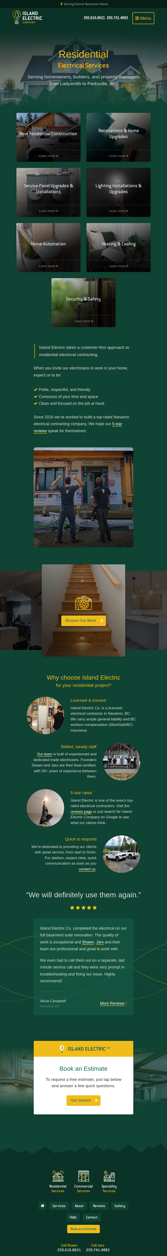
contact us (86, 822)
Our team (44, 707)
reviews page (81, 765)
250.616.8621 (93, 17)
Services (59, 1179)
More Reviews (112, 957)
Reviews (99, 1179)
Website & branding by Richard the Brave (83, 1247)
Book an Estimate (83, 1202)
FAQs (73, 1190)
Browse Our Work (80, 574)
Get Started (81, 1054)
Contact (92, 1190)
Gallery (120, 1179)
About (79, 1179)
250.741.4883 (117, 17)
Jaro (100, 895)
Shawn (88, 895)
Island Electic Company (121, 1234)
